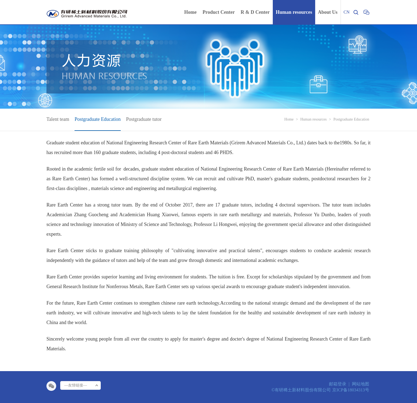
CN (346, 12)
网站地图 (360, 384)
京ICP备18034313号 (350, 390)
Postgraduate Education (351, 119)
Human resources (313, 119)
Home (289, 119)
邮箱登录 (337, 384)
